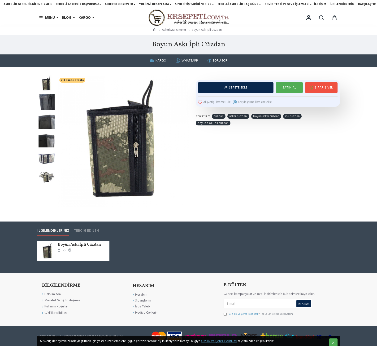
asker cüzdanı (238, 116)
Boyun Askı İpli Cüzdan (79, 244)
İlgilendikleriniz (53, 231)
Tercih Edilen (86, 231)
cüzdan (219, 116)
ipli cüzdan (292, 116)
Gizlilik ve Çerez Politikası (219, 341)
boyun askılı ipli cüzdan (213, 123)
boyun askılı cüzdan (266, 116)
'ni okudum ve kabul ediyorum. (258, 314)
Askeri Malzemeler (174, 30)
